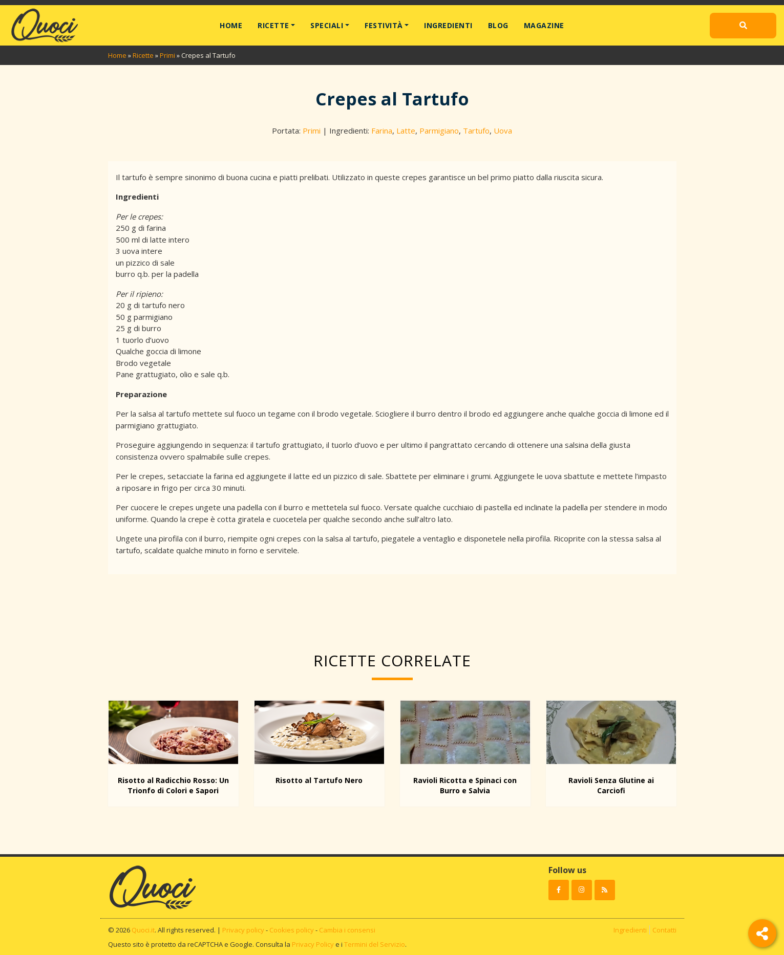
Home (231, 25)
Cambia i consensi (347, 930)
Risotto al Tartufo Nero (319, 780)
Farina (381, 130)
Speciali (326, 25)
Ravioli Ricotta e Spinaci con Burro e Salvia (465, 785)
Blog (498, 25)
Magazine (544, 25)
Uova (503, 130)
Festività (384, 25)
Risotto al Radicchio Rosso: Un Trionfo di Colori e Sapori (173, 785)
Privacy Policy (313, 944)
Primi (167, 55)
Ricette (273, 25)
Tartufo (476, 130)
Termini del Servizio (374, 944)
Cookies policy (291, 930)
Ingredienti (448, 25)
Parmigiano (439, 130)
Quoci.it (143, 930)
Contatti (664, 930)
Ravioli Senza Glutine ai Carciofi (611, 785)
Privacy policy (243, 930)
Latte (405, 130)
